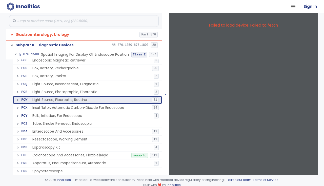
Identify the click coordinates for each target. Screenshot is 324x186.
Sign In (310, 6)
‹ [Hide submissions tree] (165, 94)
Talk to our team (238, 180)
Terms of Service (265, 180)
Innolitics (64, 180)
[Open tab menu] (293, 6)
